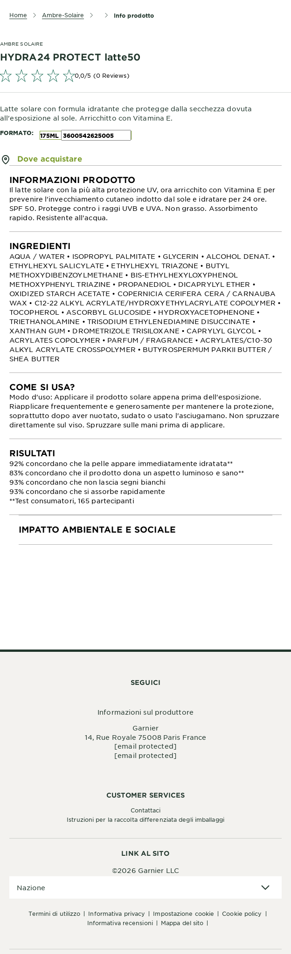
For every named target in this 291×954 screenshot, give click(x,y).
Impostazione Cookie (183, 913)
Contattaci (146, 810)
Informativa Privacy (116, 913)
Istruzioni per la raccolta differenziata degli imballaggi (145, 819)
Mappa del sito (182, 923)
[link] (145, 75)
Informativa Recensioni (120, 923)
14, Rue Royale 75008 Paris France (145, 737)
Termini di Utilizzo (54, 913)
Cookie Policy (242, 913)
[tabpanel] (145, 198)
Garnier (145, 728)
